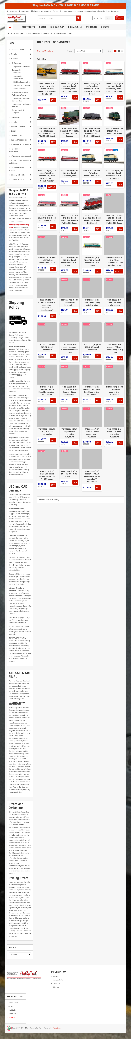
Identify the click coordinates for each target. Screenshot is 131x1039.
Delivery (55, 976)
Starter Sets (28, 27)
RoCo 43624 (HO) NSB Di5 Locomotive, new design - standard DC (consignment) (47, 305)
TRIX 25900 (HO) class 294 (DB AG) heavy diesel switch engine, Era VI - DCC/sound (92, 476)
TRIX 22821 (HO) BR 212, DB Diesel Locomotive (47, 431)
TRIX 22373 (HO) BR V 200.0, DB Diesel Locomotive (92, 347)
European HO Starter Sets (21, 67)
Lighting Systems (17, 179)
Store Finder (24, 11)
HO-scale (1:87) (57, 27)
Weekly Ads (12, 11)
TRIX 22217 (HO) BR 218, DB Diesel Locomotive (47, 347)
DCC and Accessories (19, 140)
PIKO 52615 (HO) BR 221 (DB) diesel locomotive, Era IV (69, 173)
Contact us (57, 983)
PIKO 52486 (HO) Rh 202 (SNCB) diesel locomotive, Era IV (114, 131)
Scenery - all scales (18, 175)
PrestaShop (57, 1028)
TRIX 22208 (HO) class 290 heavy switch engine (114, 302)
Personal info (13, 1003)
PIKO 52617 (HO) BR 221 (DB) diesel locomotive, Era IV (92, 173)
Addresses (12, 1014)
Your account (15, 996)
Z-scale (13, 131)
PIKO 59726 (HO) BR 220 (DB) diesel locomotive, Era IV (47, 260)
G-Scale (42, 27)
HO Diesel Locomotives (21, 82)
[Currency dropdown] (109, 18)
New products (58, 980)
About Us (35, 11)
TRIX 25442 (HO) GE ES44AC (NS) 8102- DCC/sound (69, 473)
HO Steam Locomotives (22, 85)
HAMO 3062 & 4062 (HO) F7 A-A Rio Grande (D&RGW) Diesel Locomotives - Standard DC (47, 89)
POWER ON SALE (19, 89)
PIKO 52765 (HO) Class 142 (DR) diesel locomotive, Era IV (47, 217)
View (110, 51)
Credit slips (12, 1010)
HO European (16, 63)
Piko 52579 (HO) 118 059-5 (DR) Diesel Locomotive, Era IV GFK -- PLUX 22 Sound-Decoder (47, 176)
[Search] (59, 18)
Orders (10, 1006)
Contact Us (46, 11)
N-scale (14, 122)
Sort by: (70, 51)
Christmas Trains (17, 50)
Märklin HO (15, 117)
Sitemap (56, 987)
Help (55, 11)
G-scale (14, 54)
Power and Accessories (20, 144)
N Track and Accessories (20, 156)
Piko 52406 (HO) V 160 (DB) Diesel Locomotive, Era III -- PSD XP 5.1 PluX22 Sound (92, 89)
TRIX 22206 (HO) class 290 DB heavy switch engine (92, 302)
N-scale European (18, 126)
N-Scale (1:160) (75, 27)
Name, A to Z (80, 51)
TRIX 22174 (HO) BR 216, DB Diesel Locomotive (69, 302)
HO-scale (14, 59)
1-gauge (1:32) (16, 135)
